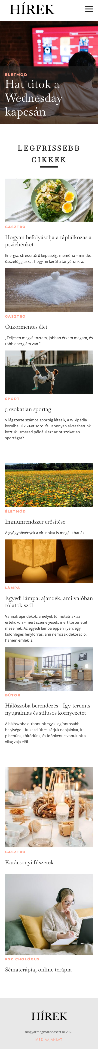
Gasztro (15, 227)
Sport (12, 399)
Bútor (13, 695)
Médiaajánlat (49, 1039)
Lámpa (12, 588)
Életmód (16, 74)
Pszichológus (22, 959)
